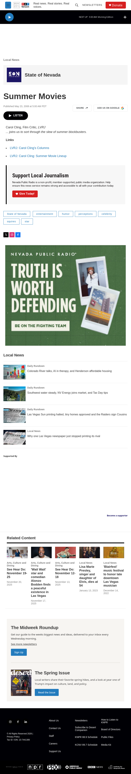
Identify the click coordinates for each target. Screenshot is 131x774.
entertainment (44, 214)
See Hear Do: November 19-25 (17, 573)
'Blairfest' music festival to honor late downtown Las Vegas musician (113, 576)
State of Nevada (43, 75)
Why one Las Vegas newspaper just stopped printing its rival (63, 436)
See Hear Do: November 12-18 (65, 573)
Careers (53, 743)
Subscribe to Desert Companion (85, 728)
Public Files (107, 737)
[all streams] (126, 17)
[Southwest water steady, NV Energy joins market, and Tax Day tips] (14, 393)
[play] (9, 17)
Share (82, 108)
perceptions (85, 214)
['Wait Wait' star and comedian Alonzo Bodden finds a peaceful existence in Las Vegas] (41, 552)
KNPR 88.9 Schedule (86, 737)
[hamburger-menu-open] (8, 5)
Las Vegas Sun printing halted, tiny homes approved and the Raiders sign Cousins (77, 414)
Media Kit (106, 745)
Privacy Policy (13, 737)
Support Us (55, 751)
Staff (51, 736)
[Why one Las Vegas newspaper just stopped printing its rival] (14, 437)
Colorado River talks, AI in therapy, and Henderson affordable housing (69, 371)
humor (66, 214)
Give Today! (25, 193)
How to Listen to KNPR (109, 721)
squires (11, 221)
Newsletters (92, 5)
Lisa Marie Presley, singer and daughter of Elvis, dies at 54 (88, 576)
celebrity (107, 214)
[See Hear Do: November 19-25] (17, 552)
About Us (54, 720)
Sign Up (18, 652)
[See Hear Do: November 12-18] (65, 552)
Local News (11, 60)
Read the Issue (46, 692)
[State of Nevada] (14, 75)
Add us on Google (110, 108)
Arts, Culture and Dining (16, 564)
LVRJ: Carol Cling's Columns (29, 148)
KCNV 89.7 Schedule (86, 745)
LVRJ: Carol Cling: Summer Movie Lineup (38, 156)
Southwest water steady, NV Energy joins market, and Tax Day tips (67, 392)
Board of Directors (110, 729)
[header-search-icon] (76, 5)
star (27, 221)
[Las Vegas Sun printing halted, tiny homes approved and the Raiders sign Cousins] (14, 415)
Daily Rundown (36, 366)
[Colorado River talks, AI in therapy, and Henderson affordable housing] (14, 372)
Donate (117, 5)
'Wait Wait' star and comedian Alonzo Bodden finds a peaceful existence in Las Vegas (41, 583)
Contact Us (55, 728)
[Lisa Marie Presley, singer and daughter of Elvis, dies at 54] (89, 552)
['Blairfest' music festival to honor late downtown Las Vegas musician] (113, 552)
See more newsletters (24, 644)
